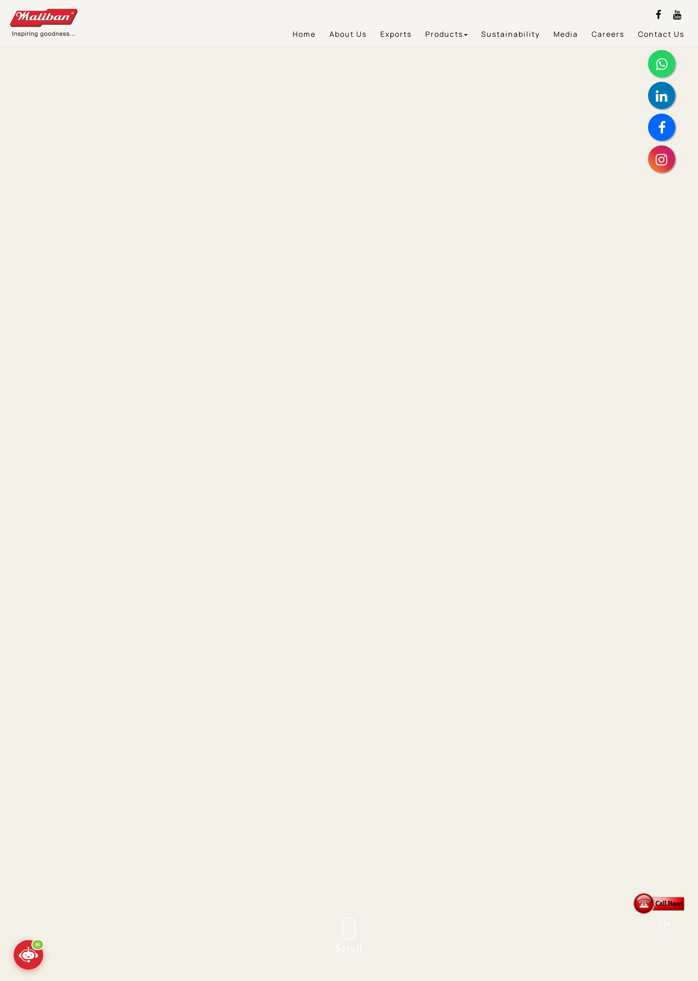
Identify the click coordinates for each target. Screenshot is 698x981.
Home (304, 34)
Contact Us (661, 34)
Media (565, 34)
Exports (396, 34)
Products (446, 34)
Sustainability (510, 34)
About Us (348, 34)
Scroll (349, 935)
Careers (608, 34)
